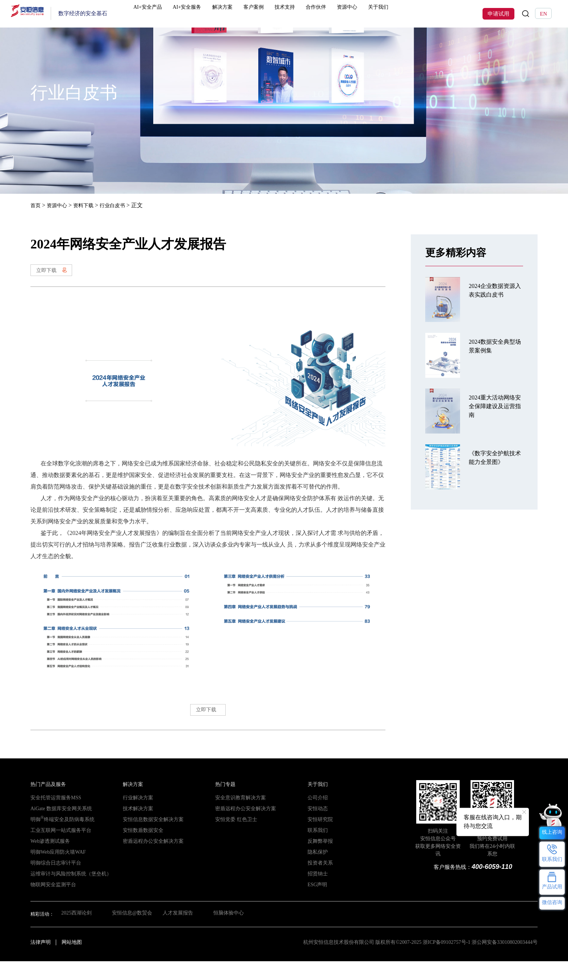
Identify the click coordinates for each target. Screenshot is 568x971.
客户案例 (272, 14)
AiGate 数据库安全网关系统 (59, 818)
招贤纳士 (317, 883)
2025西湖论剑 (75, 923)
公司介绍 (317, 807)
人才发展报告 (180, 923)
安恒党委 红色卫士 (234, 829)
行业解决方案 (137, 807)
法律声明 (40, 952)
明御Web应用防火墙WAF (56, 862)
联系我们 (317, 840)
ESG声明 (317, 894)
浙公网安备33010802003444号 (505, 952)
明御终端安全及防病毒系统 (60, 829)
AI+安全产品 (162, 14)
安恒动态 (317, 818)
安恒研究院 (319, 829)
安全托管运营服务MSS (54, 807)
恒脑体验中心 (233, 923)
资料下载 (89, 205)
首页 (36, 205)
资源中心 (368, 14)
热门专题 (224, 794)
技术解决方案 (137, 818)
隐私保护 (317, 862)
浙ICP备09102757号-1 (446, 952)
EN (543, 14)
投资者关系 (319, 872)
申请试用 (498, 14)
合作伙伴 (336, 14)
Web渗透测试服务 (48, 851)
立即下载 (57, 272)
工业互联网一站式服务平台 (58, 840)
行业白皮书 (121, 205)
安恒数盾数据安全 (141, 840)
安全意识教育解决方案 (238, 807)
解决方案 (240, 14)
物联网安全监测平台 (51, 894)
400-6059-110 (490, 876)
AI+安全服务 (204, 14)
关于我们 (401, 14)
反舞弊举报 (319, 851)
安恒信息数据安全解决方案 (151, 829)
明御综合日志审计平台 (54, 872)
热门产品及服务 (46, 794)
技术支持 (304, 14)
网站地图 (72, 952)
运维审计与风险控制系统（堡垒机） (68, 883)
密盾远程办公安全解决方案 (151, 851)
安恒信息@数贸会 (132, 923)
